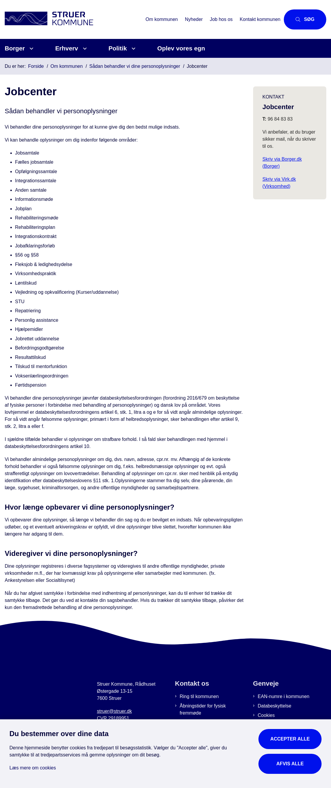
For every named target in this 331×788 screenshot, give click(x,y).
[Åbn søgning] (305, 19)
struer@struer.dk (114, 711)
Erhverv (66, 48)
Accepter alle (290, 738)
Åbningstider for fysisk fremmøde (203, 709)
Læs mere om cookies (32, 767)
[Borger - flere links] (30, 48)
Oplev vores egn (181, 48)
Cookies (266, 715)
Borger (15, 48)
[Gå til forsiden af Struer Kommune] (71, 19)
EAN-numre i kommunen (283, 696)
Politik (118, 48)
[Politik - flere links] (132, 48)
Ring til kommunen (199, 696)
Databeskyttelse (274, 705)
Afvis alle (290, 763)
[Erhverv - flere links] (84, 48)
